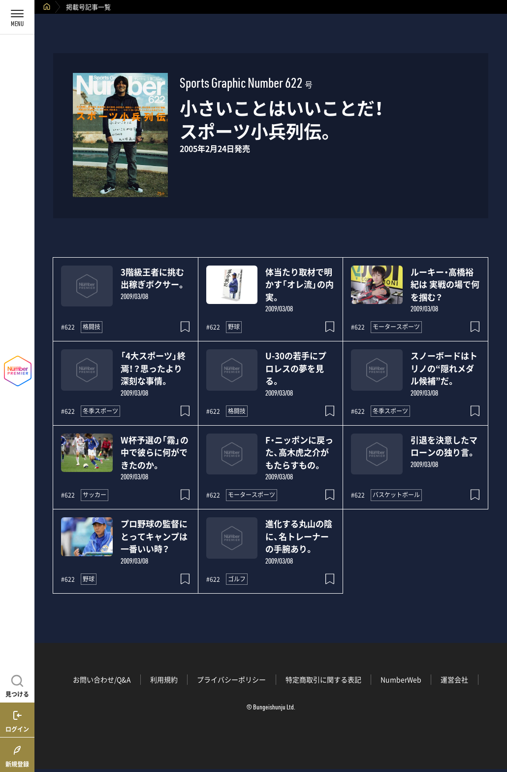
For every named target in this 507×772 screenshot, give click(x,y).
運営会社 (454, 679)
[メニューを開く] (17, 17)
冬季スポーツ (100, 410)
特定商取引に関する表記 (323, 679)
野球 (234, 326)
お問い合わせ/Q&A (102, 679)
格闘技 (91, 326)
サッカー (94, 494)
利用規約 (164, 679)
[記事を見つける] (17, 685)
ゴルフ (237, 578)
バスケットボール (396, 494)
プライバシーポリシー (231, 679)
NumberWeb (400, 679)
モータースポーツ (396, 326)
